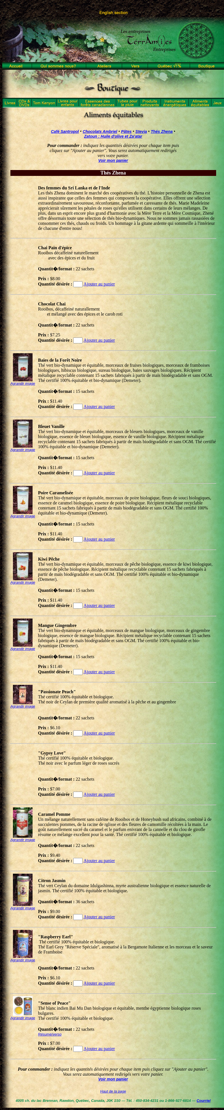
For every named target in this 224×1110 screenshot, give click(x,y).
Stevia (141, 131)
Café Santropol (65, 131)
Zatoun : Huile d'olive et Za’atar (113, 136)
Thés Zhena (162, 131)
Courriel (203, 1100)
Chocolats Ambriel (100, 131)
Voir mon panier (113, 160)
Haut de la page (113, 1091)
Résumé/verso (50, 1034)
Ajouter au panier (99, 284)
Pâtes (126, 131)
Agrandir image (22, 383)
